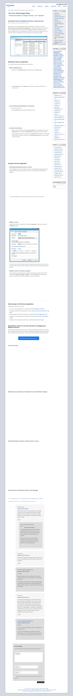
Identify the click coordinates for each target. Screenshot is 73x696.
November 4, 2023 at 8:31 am (23, 597)
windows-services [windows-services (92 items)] (56, 53)
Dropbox (56, 105)
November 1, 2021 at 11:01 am (23, 555)
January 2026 (57, 147)
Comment (17, 653)
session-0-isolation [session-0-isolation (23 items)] (59, 77)
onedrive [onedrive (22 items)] (59, 80)
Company (53, 6)
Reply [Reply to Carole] (19, 563)
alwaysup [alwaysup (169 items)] (57, 79)
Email (16, 672)
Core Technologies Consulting (24, 569)
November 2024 (58, 171)
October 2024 (57, 173)
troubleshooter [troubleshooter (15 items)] (57, 76)
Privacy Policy (41, 688)
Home (33, 6)
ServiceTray (57, 35)
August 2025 (57, 156)
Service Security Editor (59, 33)
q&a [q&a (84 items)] (61, 54)
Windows (56, 137)
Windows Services (15, 498)
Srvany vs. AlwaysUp (46, 689)
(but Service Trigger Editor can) (40, 314)
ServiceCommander (58, 26)
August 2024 (57, 177)
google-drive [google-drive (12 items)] (60, 86)
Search (65, 6)
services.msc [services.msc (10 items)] (56, 83)
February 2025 (57, 166)
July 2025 (56, 157)
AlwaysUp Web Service (59, 16)
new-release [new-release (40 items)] (57, 59)
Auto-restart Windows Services (36, 689)
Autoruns (37, 581)
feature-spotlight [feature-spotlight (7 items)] (57, 67)
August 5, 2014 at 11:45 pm (22, 508)
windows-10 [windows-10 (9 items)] (56, 61)
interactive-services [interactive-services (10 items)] (58, 82)
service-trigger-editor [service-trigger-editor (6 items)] (58, 65)
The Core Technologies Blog (19, 13)
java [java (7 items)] (60, 73)
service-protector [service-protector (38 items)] (58, 72)
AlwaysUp (56, 13)
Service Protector (58, 30)
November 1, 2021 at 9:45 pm (23, 571)
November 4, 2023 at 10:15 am (23, 622)
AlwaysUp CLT (57, 15)
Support (47, 6)
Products (40, 6)
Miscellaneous (57, 108)
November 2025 (58, 150)
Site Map (46, 688)
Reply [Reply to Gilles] (19, 614)
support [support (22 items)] (59, 69)
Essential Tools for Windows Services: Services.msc (26, 21)
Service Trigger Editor (59, 37)
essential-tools (23, 498)
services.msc (29, 498)
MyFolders (56, 22)
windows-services (35, 498)
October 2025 (57, 152)
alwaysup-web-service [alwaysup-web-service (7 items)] (59, 87)
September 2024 (58, 175)
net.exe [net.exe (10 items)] (62, 61)
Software (56, 129)
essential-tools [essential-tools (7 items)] (57, 75)
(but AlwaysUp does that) (38, 308)
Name (16, 666)
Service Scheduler (58, 32)
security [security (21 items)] (59, 63)
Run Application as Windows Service (23, 689)
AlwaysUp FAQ (53, 689)
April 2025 (56, 163)
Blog (59, 6)
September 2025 (58, 154)
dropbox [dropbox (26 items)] (55, 55)
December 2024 (58, 170)
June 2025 (56, 159)
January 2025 (57, 168)
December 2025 (58, 149)
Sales (55, 114)
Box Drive (56, 100)
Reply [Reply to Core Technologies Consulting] (22, 545)
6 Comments (41, 498)
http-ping (56, 20)
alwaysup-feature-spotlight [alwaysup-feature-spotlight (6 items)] (58, 57)
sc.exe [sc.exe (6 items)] (55, 66)
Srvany (56, 130)
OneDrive (56, 112)
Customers (56, 103)
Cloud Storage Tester (59, 18)
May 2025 (56, 161)
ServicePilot (57, 28)
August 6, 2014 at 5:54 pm (29, 527)
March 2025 (57, 164)
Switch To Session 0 (58, 40)
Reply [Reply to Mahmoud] (19, 519)
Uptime (56, 136)
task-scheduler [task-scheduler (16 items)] (57, 51)
